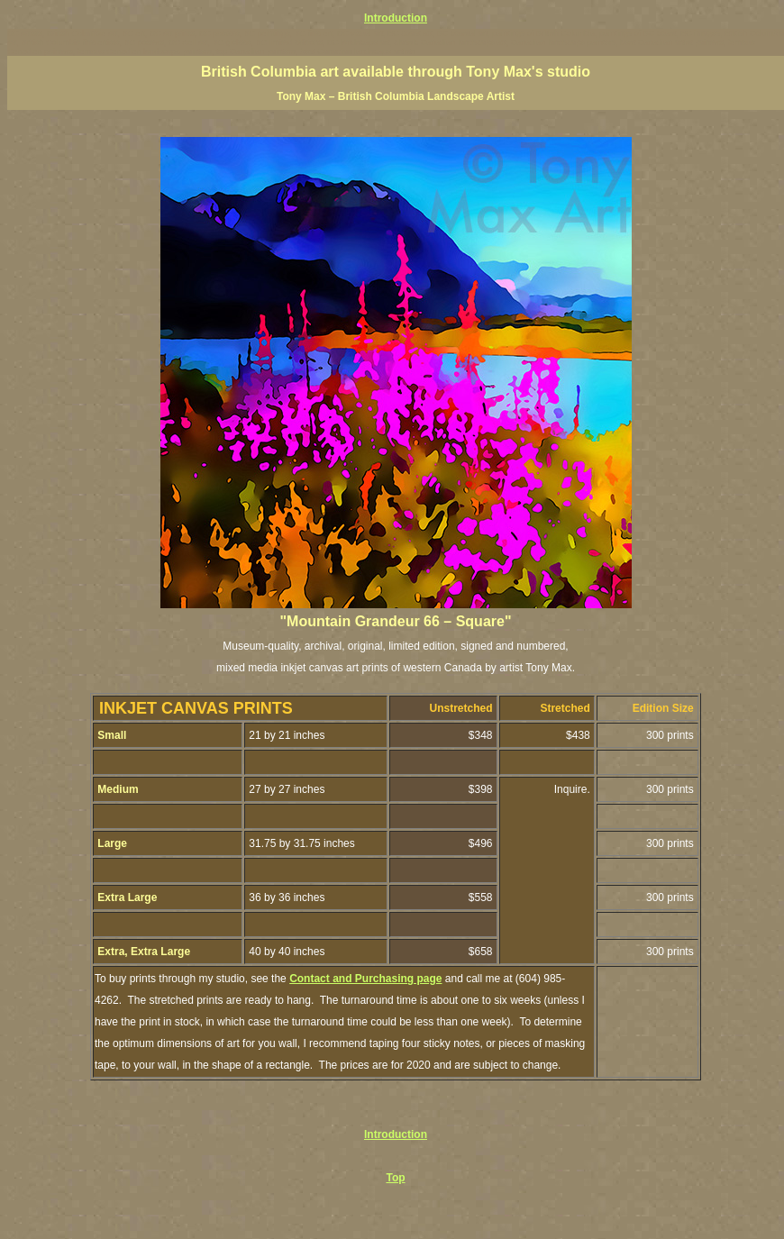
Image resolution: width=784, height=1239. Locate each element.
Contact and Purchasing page (365, 978)
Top (395, 1177)
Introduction (395, 18)
